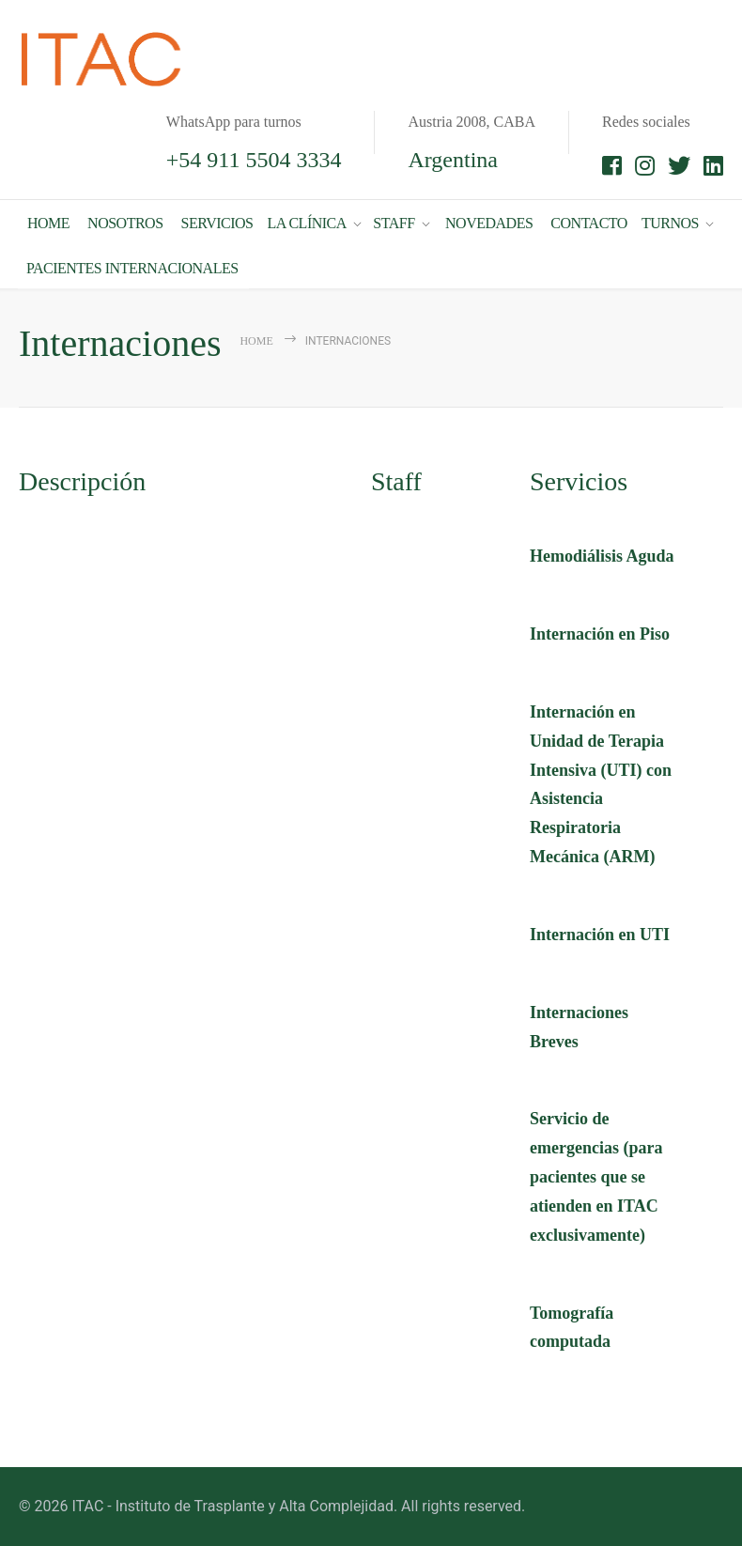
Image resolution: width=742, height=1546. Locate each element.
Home (256, 341)
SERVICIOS (217, 218)
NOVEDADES (489, 218)
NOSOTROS (124, 218)
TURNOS (670, 218)
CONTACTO (588, 218)
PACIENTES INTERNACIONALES (132, 263)
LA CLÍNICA (306, 218)
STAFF (393, 218)
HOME (48, 218)
